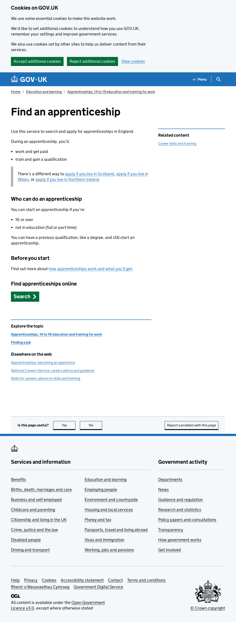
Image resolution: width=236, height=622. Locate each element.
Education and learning (44, 92)
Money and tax (98, 519)
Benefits (18, 479)
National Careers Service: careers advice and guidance (52, 370)
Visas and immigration (104, 539)
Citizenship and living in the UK (39, 519)
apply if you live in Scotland (89, 173)
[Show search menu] (218, 79)
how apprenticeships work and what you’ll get (90, 268)
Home (15, 92)
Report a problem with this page (191, 425)
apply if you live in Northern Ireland (67, 179)
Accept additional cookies (37, 61)
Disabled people (26, 539)
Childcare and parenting (33, 509)
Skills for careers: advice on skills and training (45, 378)
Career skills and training (177, 143)
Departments (170, 479)
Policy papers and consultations (187, 519)
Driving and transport (30, 549)
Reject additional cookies (92, 61)
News (163, 489)
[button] (25, 296)
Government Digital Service (98, 586)
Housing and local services (109, 509)
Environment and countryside (111, 499)
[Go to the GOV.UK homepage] (29, 79)
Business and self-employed (36, 499)
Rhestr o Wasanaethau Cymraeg (40, 586)
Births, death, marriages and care (41, 489)
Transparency (170, 529)
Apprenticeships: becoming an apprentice (43, 362)
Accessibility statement (82, 580)
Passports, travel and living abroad (116, 529)
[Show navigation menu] (199, 79)
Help (15, 580)
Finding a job (21, 342)
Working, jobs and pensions (109, 549)
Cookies (49, 580)
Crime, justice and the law (34, 529)
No (95, 425)
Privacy (30, 580)
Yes (69, 425)
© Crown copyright (207, 608)
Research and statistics (179, 509)
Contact (115, 580)
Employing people (101, 489)
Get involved (169, 549)
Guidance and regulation (180, 499)
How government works (179, 539)
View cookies (133, 61)
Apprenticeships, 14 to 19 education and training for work (111, 92)
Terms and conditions (146, 580)
